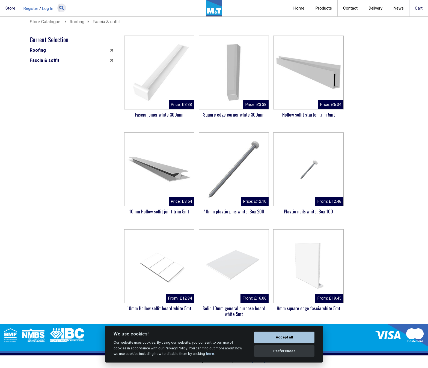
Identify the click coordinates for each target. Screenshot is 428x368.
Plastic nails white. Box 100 (225, 211)
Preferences (284, 351)
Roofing (77, 21)
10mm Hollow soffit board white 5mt (294, 214)
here (210, 353)
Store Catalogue (45, 21)
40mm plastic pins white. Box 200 (156, 214)
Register (30, 8)
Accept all (284, 337)
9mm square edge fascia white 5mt (156, 311)
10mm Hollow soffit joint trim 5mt (364, 114)
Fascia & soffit (106, 21)
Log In (47, 8)
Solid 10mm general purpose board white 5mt (363, 214)
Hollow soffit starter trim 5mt (294, 114)
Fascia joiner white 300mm (156, 114)
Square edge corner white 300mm (225, 117)
